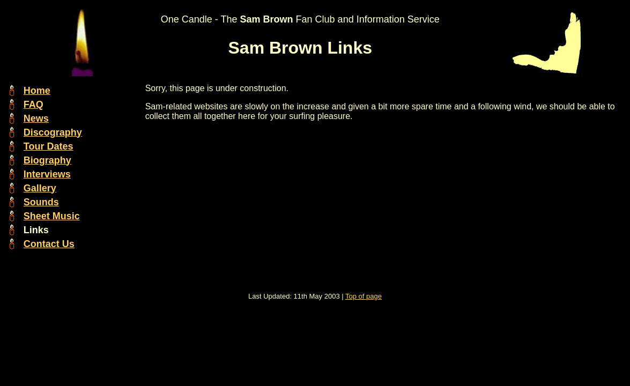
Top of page (363, 296)
